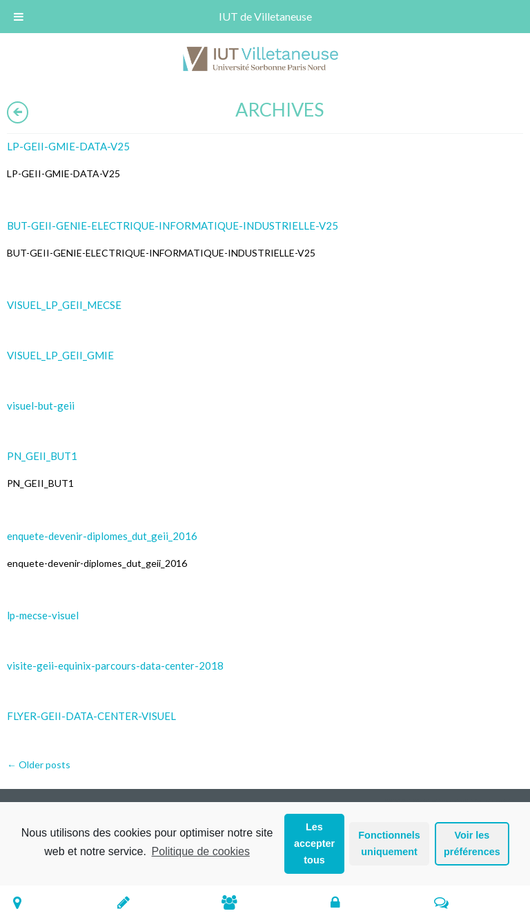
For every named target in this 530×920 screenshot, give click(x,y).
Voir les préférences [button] (472, 843)
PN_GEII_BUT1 (42, 456)
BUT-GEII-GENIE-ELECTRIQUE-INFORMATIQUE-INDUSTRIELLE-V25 (172, 225)
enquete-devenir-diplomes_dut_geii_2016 (102, 536)
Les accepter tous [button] (314, 843)
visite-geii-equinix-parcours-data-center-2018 (115, 665)
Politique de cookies (201, 851)
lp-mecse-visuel (43, 615)
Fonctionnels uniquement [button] (389, 843)
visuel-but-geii (41, 405)
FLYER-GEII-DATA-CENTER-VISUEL (91, 716)
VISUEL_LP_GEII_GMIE (60, 355)
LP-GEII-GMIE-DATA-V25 (68, 146)
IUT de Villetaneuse (265, 16)
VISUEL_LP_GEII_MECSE (64, 305)
